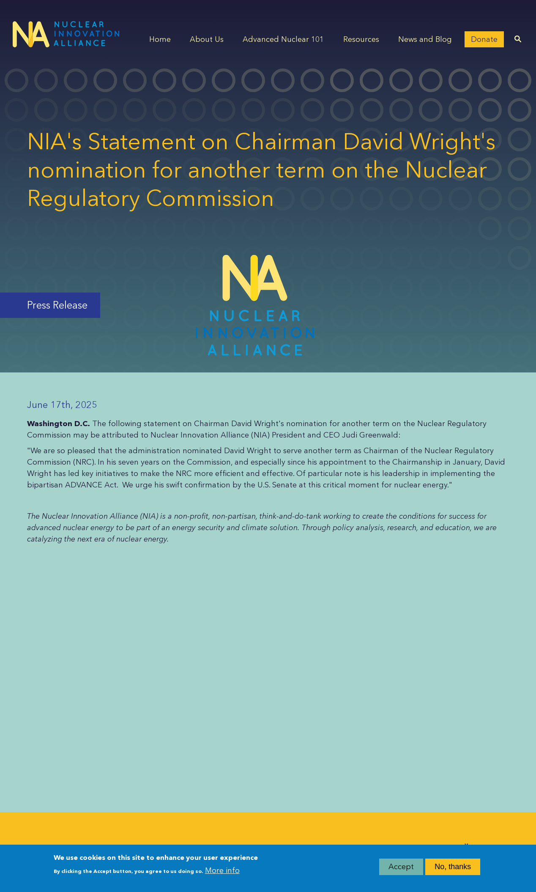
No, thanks (453, 869)
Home (160, 39)
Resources (361, 39)
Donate (484, 39)
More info (222, 873)
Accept (401, 869)
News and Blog (425, 39)
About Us (207, 39)
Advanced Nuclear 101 (283, 39)
